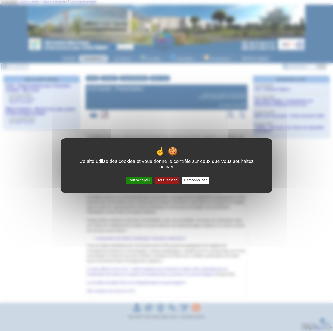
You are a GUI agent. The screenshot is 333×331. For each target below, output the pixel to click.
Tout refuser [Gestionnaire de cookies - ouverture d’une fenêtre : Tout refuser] (167, 180)
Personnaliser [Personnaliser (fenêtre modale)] (195, 180)
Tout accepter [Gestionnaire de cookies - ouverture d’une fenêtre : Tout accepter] (139, 180)
